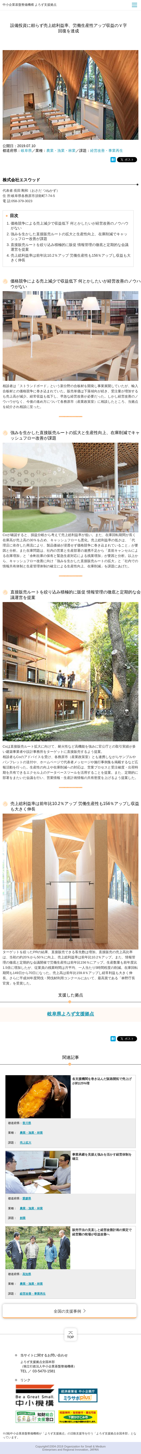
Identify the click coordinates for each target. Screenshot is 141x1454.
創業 (23, 1217)
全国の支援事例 (67, 1311)
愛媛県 (26, 1198)
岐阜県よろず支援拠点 (70, 1014)
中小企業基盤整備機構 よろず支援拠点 (30, 5)
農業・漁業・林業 (61, 150)
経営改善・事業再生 (106, 150)
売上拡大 (25, 1142)
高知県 (26, 1274)
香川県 (26, 1123)
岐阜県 (26, 150)
